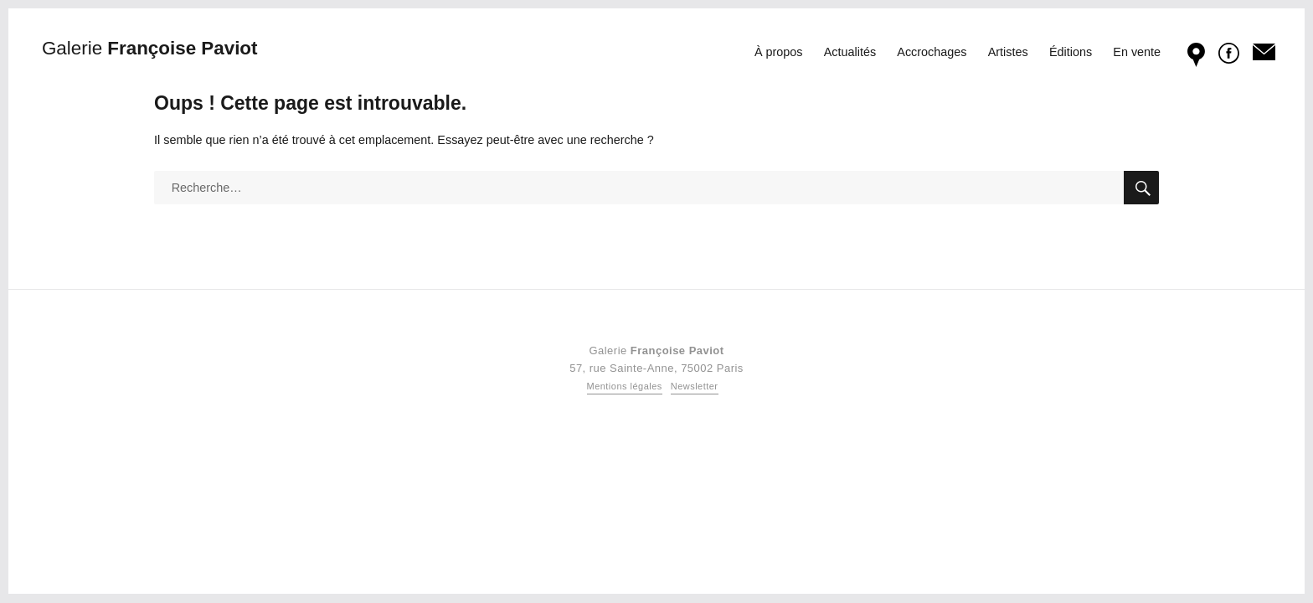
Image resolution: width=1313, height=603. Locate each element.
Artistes (1008, 52)
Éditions (1070, 52)
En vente (1137, 52)
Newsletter (694, 386)
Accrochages (931, 52)
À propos (778, 52)
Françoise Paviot (150, 48)
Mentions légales (624, 386)
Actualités (850, 52)
